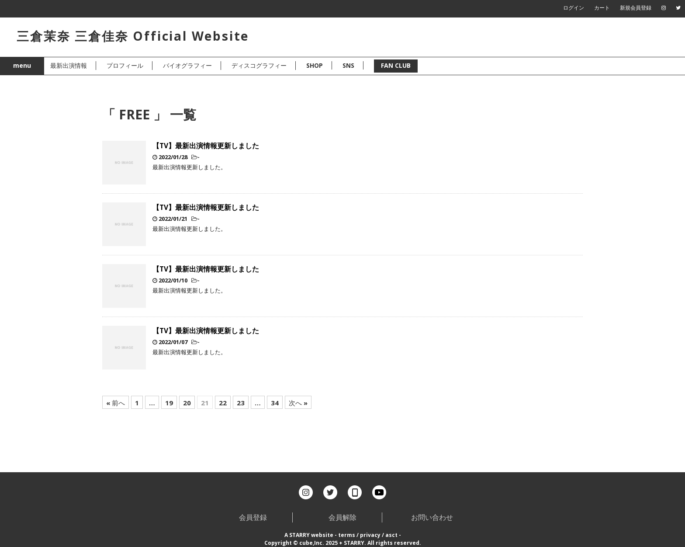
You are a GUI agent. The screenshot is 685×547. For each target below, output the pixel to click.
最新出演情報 (68, 65)
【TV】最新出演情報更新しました (205, 145)
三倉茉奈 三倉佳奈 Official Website (133, 36)
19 (169, 402)
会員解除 (342, 517)
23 (241, 402)
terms (346, 535)
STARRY (299, 535)
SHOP (314, 65)
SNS (348, 65)
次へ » (298, 402)
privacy (370, 535)
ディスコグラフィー (259, 65)
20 (187, 402)
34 (275, 402)
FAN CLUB (396, 65)
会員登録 (253, 517)
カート (602, 7)
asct (391, 535)
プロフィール (125, 65)
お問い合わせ (432, 517)
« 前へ (115, 402)
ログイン (573, 7)
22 (223, 402)
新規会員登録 (635, 7)
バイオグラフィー (187, 65)
